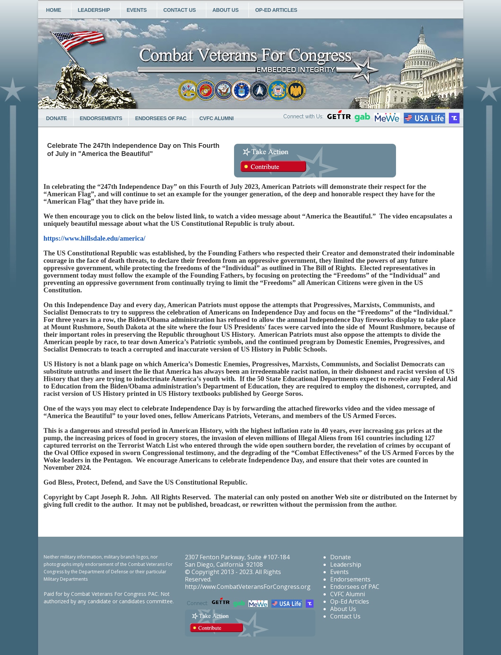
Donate (56, 118)
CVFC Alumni (216, 118)
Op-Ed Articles (276, 10)
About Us (226, 10)
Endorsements (101, 118)
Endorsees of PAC (160, 118)
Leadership (94, 10)
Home (53, 10)
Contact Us (179, 10)
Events (137, 10)
